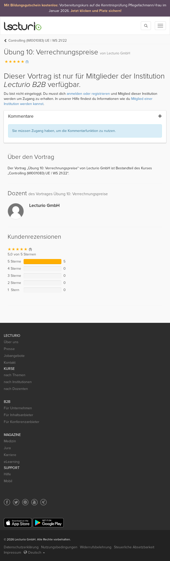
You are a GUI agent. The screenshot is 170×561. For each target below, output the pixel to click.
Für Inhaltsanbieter (18, 415)
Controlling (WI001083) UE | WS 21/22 (37, 40)
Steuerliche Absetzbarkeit (134, 547)
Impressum (12, 552)
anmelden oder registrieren (88, 94)
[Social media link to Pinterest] (25, 502)
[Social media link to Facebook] (7, 502)
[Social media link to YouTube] (34, 502)
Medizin (10, 441)
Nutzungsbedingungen (59, 547)
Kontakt (9, 362)
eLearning (12, 462)
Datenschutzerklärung (21, 547)
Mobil (8, 481)
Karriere (10, 455)
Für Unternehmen (18, 408)
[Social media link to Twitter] (16, 502)
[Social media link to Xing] (43, 502)
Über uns (11, 342)
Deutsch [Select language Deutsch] (34, 552)
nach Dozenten (16, 389)
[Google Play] (48, 522)
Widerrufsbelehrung (95, 547)
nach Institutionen (18, 382)
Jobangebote (14, 356)
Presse (9, 349)
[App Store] (18, 522)
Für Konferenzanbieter (21, 422)
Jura (7, 448)
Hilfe (7, 474)
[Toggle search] (146, 25)
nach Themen (14, 375)
